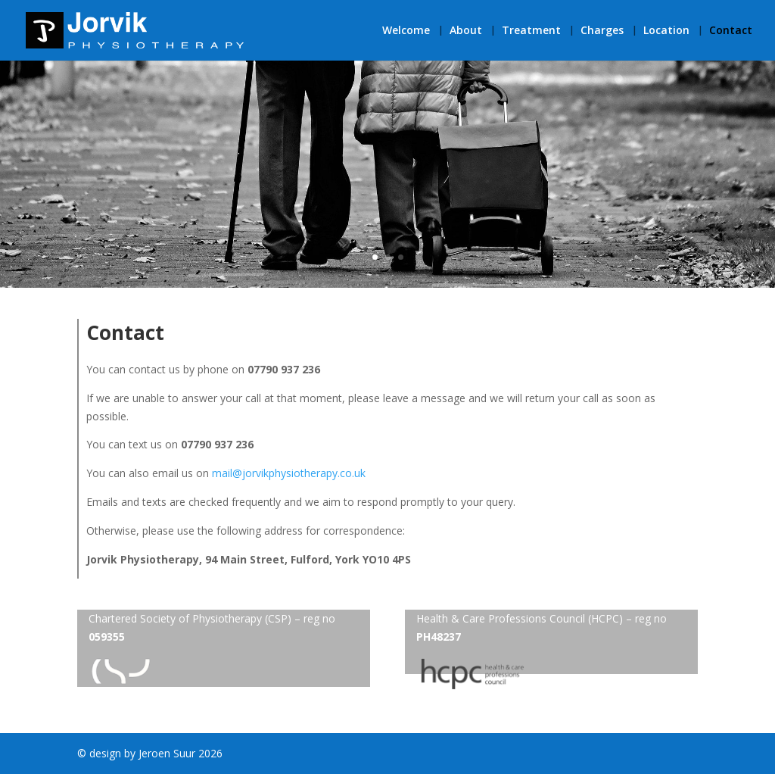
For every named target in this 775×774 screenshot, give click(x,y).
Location (666, 31)
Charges (602, 31)
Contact (730, 31)
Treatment (531, 31)
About (466, 31)
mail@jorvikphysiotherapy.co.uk (289, 473)
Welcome (406, 31)
